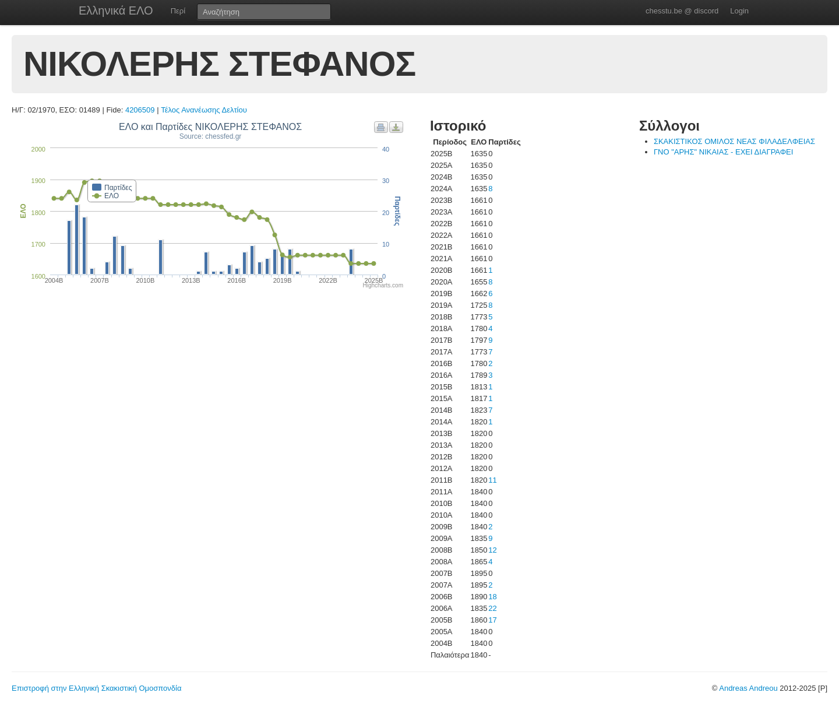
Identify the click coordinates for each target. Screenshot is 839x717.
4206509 (140, 110)
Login (739, 10)
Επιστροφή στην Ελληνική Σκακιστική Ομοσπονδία (96, 688)
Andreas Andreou (748, 688)
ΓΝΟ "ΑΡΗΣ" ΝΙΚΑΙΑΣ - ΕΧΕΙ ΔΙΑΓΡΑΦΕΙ (723, 151)
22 (492, 608)
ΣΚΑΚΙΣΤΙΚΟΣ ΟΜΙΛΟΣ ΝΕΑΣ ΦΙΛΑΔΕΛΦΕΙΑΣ (734, 141)
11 (492, 480)
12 (492, 550)
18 (492, 596)
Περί (178, 10)
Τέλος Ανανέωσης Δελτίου (204, 110)
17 (492, 620)
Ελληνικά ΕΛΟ (116, 10)
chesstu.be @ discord (682, 10)
